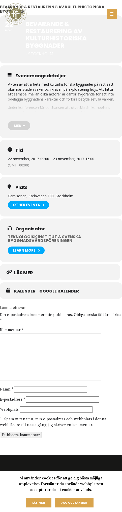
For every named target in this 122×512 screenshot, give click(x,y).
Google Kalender (59, 291)
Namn (6, 389)
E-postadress (12, 399)
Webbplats (9, 409)
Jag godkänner (74, 502)
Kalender (25, 291)
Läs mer (38, 502)
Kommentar (11, 330)
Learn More (26, 250)
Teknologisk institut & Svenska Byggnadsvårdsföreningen (44, 238)
